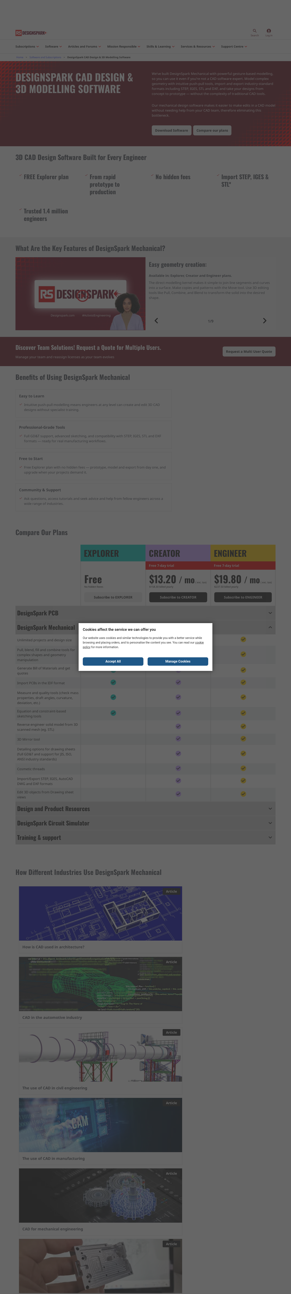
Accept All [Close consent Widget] (113, 662)
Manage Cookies (177, 662)
